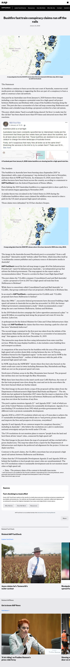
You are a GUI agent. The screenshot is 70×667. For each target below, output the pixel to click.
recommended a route (53, 306)
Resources (31, 8)
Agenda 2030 (44, 403)
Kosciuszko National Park (12, 357)
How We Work (41, 8)
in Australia (14, 427)
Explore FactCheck (7, 539)
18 (29, 363)
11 (37, 305)
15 (6, 335)
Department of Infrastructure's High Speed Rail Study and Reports (29, 391)
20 (34, 402)
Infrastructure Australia (31, 269)
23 (20, 426)
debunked (21, 203)
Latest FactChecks (20, 8)
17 (23, 356)
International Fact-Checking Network (46, 512)
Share (64, 518)
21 (51, 402)
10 (15, 300)
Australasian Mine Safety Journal (15, 334)
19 (57, 391)
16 (36, 354)
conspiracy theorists (51, 424)
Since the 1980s (8, 301)
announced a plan (57, 312)
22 (61, 423)
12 (63, 305)
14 (29, 333)
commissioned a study (27, 306)
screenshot (50, 254)
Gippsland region (28, 355)
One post (5, 98)
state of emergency (25, 175)
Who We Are (51, 8)
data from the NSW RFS (19, 364)
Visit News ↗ (5, 610)
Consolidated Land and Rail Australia (44, 287)
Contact (59, 8)
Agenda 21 (29, 403)
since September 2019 (48, 172)
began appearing (21, 190)
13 (65, 312)
